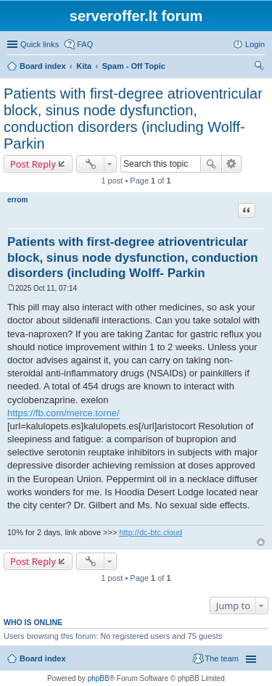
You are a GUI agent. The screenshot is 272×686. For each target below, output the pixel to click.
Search (211, 164)
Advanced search (232, 164)
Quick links (39, 44)
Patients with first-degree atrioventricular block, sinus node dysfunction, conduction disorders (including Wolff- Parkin (133, 119)
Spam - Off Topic (133, 66)
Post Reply (33, 163)
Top (261, 542)
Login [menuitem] (255, 44)
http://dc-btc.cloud (150, 532)
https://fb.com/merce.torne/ (63, 413)
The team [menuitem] (222, 658)
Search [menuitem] (259, 67)
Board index (43, 66)
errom (17, 200)
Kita (83, 66)
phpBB (99, 678)
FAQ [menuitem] (85, 44)
